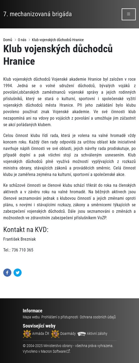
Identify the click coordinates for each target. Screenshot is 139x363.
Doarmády (63, 333)
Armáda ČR (36, 333)
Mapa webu (31, 317)
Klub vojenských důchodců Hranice (58, 40)
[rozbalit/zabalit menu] (129, 14)
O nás (22, 40)
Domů (7, 40)
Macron (53, 351)
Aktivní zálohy (92, 333)
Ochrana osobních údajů (98, 317)
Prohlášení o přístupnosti (59, 317)
